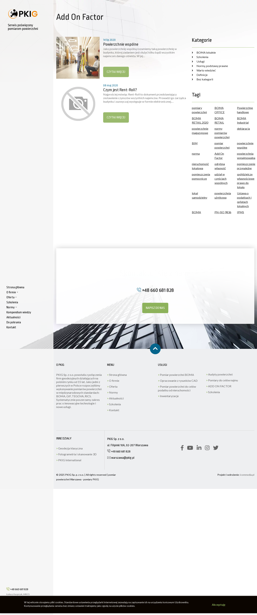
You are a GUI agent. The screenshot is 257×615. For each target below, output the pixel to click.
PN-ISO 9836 (223, 212)
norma (196, 153)
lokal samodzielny (199, 195)
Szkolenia (200, 57)
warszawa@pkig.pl (120, 457)
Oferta (112, 386)
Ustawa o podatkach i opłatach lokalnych (244, 199)
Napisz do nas (155, 308)
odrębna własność (220, 166)
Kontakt (113, 410)
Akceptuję (218, 604)
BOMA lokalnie (204, 52)
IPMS (240, 212)
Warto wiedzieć (204, 70)
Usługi (198, 61)
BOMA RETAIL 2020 (200, 120)
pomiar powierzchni (222, 145)
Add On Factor (219, 156)
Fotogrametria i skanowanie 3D (76, 454)
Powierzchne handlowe (245, 110)
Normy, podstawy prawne (210, 66)
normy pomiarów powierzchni (222, 133)
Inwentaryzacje (168, 396)
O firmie (113, 380)
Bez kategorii (202, 79)
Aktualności (115, 398)
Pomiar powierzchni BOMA (176, 374)
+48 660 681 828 (17, 589)
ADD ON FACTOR (218, 386)
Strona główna (117, 374)
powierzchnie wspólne (245, 145)
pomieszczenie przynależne (245, 166)
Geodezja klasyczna (69, 448)
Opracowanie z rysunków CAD (178, 380)
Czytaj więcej (116, 75)
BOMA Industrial (243, 120)
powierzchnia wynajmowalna (245, 156)
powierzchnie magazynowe (200, 131)
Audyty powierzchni (219, 374)
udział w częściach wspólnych (221, 179)
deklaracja (243, 128)
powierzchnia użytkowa (223, 195)
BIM (195, 143)
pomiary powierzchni (199, 110)
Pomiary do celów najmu (222, 380)
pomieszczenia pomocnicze (200, 176)
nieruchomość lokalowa (200, 166)
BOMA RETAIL (219, 120)
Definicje (200, 74)
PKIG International (68, 460)
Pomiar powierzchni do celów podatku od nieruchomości (177, 388)
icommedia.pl (247, 474)
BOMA (196, 212)
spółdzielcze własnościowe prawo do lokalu (245, 181)
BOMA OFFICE (220, 110)
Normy (112, 392)
